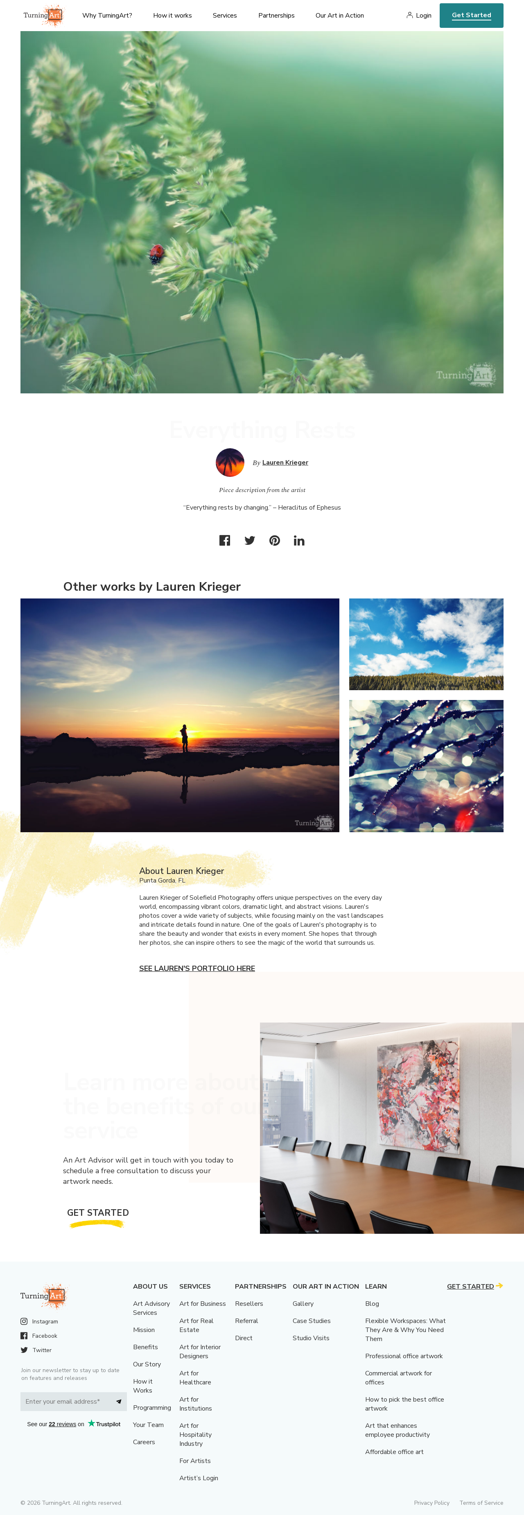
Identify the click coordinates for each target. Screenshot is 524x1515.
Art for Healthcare (195, 1378)
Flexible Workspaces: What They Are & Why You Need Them (405, 1329)
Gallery (303, 1303)
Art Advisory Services (151, 1308)
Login (423, 15)
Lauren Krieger (285, 462)
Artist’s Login (198, 1478)
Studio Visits (311, 1338)
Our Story (147, 1364)
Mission (144, 1329)
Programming (152, 1407)
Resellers (249, 1303)
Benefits (145, 1347)
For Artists (195, 1460)
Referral (246, 1320)
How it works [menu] (172, 15)
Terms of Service (481, 1503)
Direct (244, 1338)
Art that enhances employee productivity (397, 1430)
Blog (372, 1303)
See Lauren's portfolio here (197, 968)
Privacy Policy (431, 1503)
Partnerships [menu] (276, 15)
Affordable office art (394, 1451)
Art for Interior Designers (200, 1352)
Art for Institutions (195, 1404)
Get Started (471, 15)
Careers (144, 1442)
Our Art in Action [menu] (340, 15)
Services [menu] (225, 15)
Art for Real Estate (196, 1325)
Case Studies (312, 1320)
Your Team (148, 1424)
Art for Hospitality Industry (195, 1434)
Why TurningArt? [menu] (107, 15)
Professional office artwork (404, 1356)
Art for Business (202, 1303)
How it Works (143, 1386)
